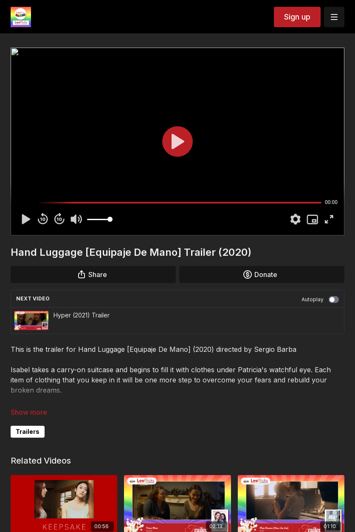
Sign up (297, 16)
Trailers (27, 431)
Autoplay (320, 299)
